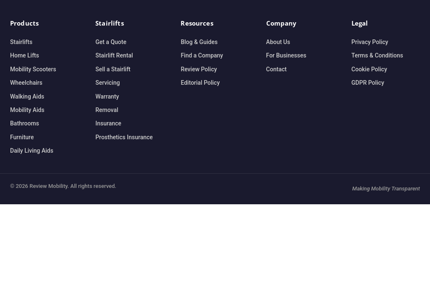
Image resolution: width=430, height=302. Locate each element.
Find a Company (202, 55)
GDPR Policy (367, 82)
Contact (276, 69)
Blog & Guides (199, 42)
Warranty (107, 96)
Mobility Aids (27, 110)
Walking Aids (27, 96)
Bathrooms (24, 123)
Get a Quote (110, 42)
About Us (278, 42)
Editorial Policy (200, 82)
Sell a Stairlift (113, 69)
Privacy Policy (369, 42)
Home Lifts (24, 55)
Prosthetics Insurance (124, 137)
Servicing (107, 82)
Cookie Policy (369, 69)
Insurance (108, 123)
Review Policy (199, 69)
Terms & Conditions (377, 55)
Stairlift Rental (114, 55)
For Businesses (286, 55)
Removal (106, 110)
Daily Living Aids (31, 150)
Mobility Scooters (33, 69)
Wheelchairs (26, 82)
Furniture (22, 137)
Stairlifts (21, 42)
